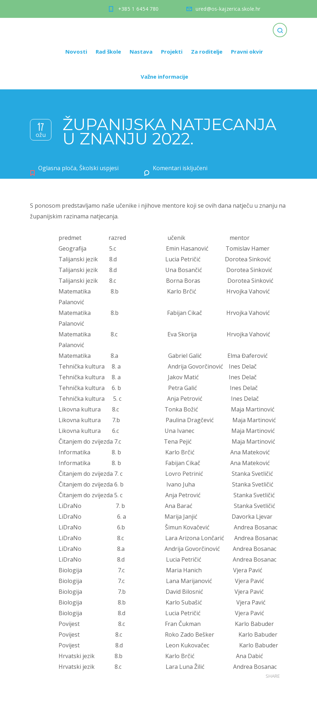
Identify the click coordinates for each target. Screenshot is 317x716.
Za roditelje (206, 51)
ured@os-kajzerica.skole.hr (228, 8)
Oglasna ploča (57, 168)
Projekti (171, 51)
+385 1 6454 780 (138, 8)
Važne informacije (164, 76)
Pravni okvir (247, 51)
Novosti (76, 51)
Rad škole (108, 51)
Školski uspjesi (99, 168)
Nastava (141, 51)
